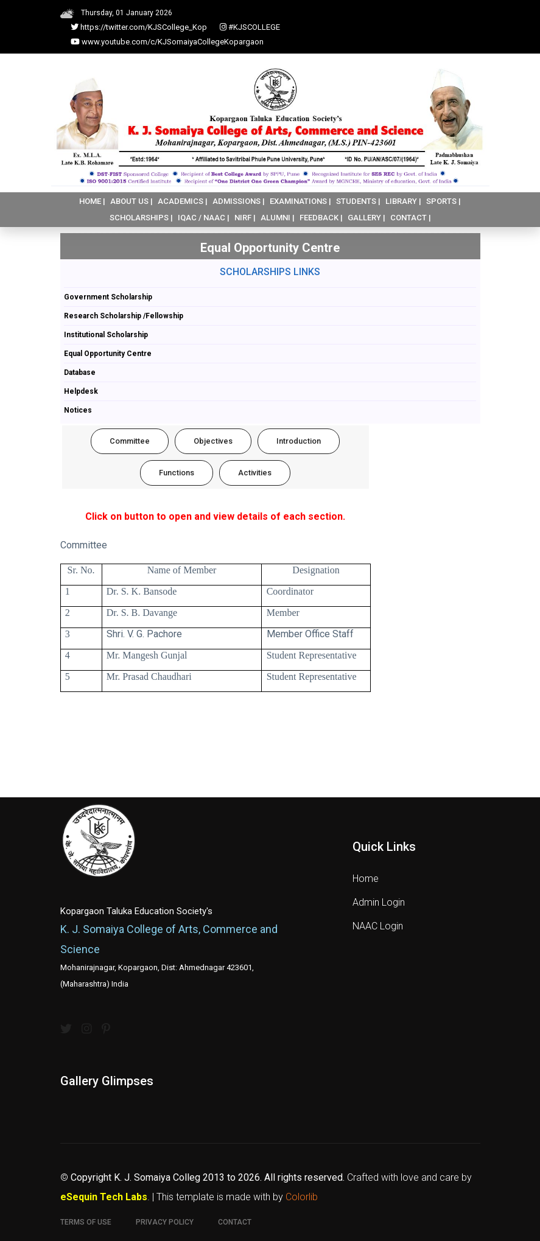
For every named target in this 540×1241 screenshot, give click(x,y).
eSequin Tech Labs (103, 1197)
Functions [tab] (176, 472)
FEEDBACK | (321, 217)
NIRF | (245, 217)
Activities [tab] (255, 472)
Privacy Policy (165, 1222)
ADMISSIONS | (238, 201)
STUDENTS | (358, 201)
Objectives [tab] (213, 441)
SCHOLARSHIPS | (141, 217)
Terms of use (85, 1222)
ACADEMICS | (183, 201)
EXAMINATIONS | (300, 201)
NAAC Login (377, 926)
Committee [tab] (130, 441)
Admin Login (378, 902)
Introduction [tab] (298, 441)
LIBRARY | (403, 201)
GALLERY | (366, 217)
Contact (234, 1222)
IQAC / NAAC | (204, 217)
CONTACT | (410, 217)
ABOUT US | (131, 201)
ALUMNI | (278, 217)
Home (365, 878)
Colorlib (302, 1197)
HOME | (92, 201)
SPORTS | (443, 201)
